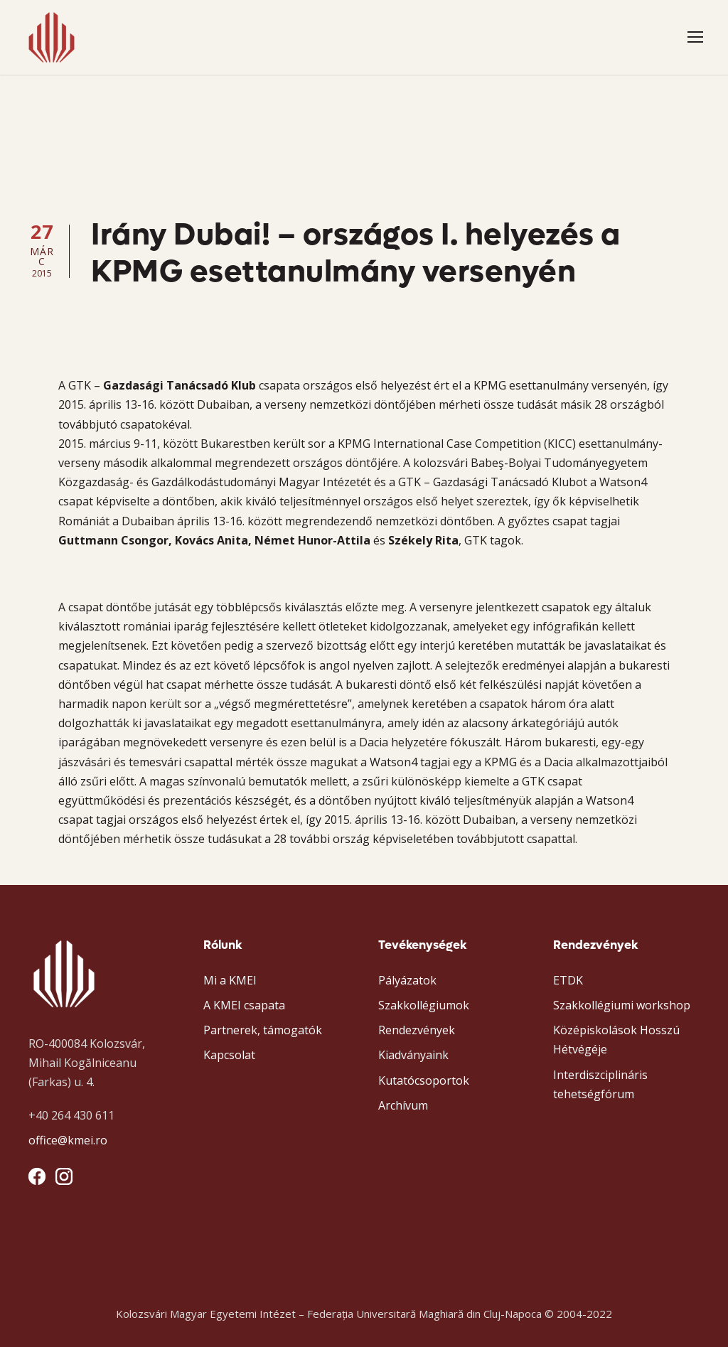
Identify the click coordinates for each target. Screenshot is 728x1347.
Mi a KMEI (230, 980)
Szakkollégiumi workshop (621, 1005)
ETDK (568, 980)
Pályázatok (407, 980)
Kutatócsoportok (423, 1080)
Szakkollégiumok (423, 1005)
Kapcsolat (229, 1055)
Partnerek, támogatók (262, 1030)
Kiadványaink (413, 1055)
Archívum (403, 1105)
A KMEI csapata (244, 1005)
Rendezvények (416, 1030)
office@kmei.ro (67, 1140)
